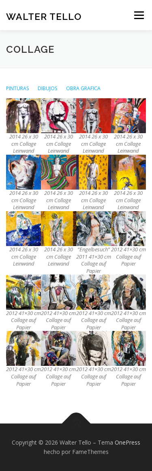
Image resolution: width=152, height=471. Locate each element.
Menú (138, 15)
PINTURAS (17, 88)
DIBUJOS (48, 88)
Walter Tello (43, 16)
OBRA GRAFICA (83, 88)
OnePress (127, 442)
